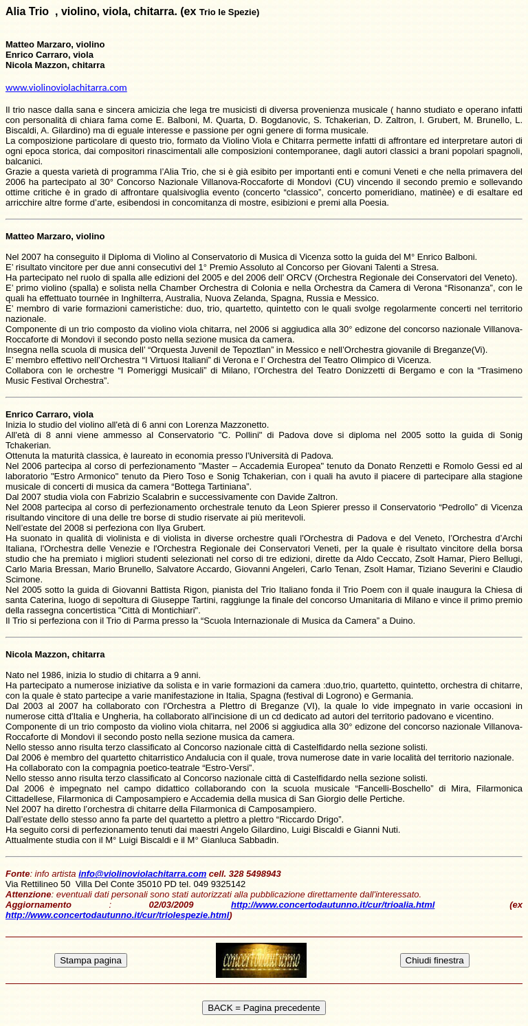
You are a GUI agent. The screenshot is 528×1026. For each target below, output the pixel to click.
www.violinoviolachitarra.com (66, 87)
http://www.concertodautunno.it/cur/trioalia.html (332, 904)
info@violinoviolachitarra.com (142, 874)
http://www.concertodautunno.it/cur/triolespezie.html (117, 915)
